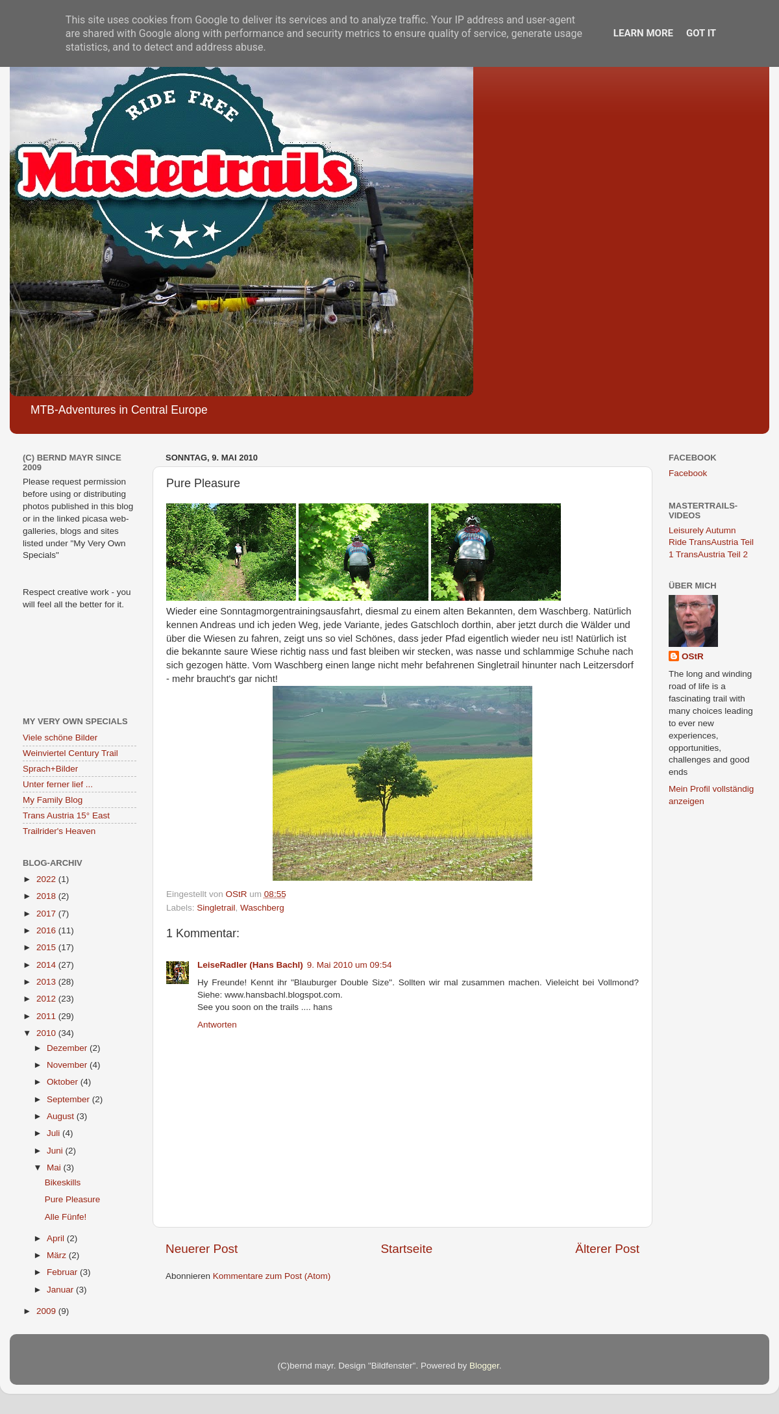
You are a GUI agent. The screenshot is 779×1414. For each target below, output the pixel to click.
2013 (47, 982)
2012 (47, 999)
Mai (55, 1167)
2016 (47, 930)
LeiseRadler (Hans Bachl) (250, 965)
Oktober (63, 1082)
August (62, 1116)
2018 (47, 896)
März (58, 1255)
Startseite (406, 1249)
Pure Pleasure (73, 1199)
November (68, 1065)
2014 (47, 965)
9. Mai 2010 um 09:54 (349, 965)
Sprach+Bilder (50, 769)
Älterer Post (607, 1249)
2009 (47, 1311)
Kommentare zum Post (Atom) (272, 1276)
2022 (47, 879)
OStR (693, 656)
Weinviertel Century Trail (70, 753)
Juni (56, 1150)
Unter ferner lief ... (58, 784)
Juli (54, 1133)
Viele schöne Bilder (60, 737)
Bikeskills (63, 1182)
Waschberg (262, 908)
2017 (47, 913)
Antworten (217, 1024)
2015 (47, 947)
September (69, 1099)
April (57, 1238)
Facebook (688, 473)
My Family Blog (52, 800)
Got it (701, 33)
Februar (63, 1272)
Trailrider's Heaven (59, 831)
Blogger (484, 1365)
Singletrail (216, 908)
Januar (61, 1289)
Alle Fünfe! (66, 1217)
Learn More (643, 33)
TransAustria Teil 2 (712, 554)
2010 (47, 1033)
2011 (47, 1016)
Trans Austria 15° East (66, 815)
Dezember (68, 1048)
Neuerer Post (202, 1249)
